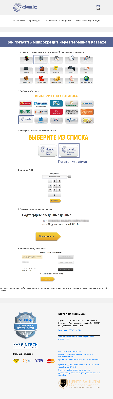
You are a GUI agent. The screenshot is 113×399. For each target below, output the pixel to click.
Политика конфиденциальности (69, 351)
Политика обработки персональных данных (74, 370)
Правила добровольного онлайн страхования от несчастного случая (75, 356)
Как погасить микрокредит (58, 20)
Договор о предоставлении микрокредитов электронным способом (79, 374)
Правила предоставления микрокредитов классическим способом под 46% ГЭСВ (78, 366)
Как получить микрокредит (26, 20)
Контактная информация (88, 20)
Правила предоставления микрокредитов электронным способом (78, 361)
